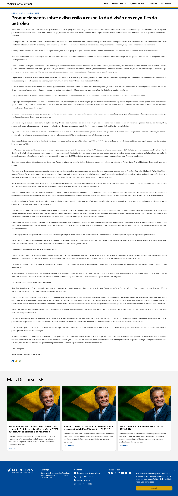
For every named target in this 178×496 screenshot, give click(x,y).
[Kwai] (122, 473)
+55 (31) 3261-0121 (85, 480)
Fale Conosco (165, 4)
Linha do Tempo (119, 4)
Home (106, 4)
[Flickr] (130, 473)
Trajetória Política (137, 4)
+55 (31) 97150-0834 (84, 484)
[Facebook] (112, 473)
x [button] (174, 470)
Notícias (153, 4)
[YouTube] (126, 473)
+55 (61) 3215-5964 (85, 477)
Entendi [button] (154, 488)
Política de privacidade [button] (145, 482)
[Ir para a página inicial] (20, 470)
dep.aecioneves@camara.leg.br (88, 473)
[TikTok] (119, 473)
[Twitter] (115, 473)
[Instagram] (109, 473)
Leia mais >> (14, 448)
